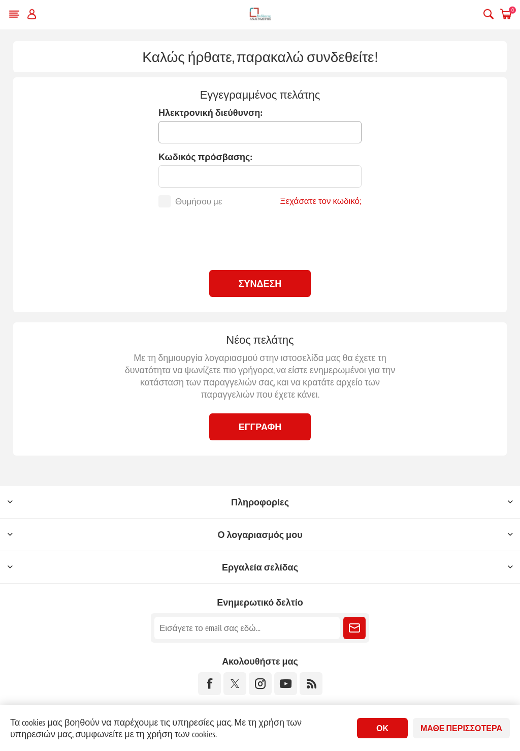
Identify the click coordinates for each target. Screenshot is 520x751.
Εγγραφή (260, 427)
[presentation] (260, 237)
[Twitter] (234, 683)
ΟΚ (382, 728)
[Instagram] (260, 683)
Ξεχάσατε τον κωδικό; (321, 200)
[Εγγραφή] (247, 628)
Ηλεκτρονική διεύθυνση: (210, 112)
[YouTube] (285, 683)
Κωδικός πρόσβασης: (205, 157)
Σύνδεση (260, 283)
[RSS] (311, 683)
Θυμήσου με (198, 201)
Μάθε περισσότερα (461, 728)
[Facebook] (209, 683)
